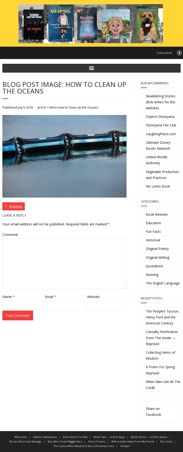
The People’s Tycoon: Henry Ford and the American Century (162, 317)
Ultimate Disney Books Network (158, 145)
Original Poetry (157, 248)
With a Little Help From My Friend (132, 441)
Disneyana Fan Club (161, 125)
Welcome (21, 437)
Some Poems (96, 441)
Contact (125, 446)
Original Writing (157, 257)
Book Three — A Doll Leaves (149, 437)
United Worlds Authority (157, 160)
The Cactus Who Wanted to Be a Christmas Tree (83, 446)
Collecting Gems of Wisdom (160, 355)
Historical (153, 240)
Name (8, 296)
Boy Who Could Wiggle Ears (65, 441)
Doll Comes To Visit (75, 437)
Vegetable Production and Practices (162, 174)
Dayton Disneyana (160, 116)
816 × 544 (47, 107)
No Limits (166, 441)
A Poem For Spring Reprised (160, 370)
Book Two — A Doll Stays (109, 437)
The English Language (163, 283)
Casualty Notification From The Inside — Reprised (162, 337)
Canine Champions (45, 437)
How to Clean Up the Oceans (78, 107)
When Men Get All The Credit (163, 384)
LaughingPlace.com (161, 134)
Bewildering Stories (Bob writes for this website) (160, 102)
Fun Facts (153, 231)
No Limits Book (158, 186)
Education (153, 223)
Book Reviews (157, 214)
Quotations (154, 266)
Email (50, 296)
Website (93, 296)
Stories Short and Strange (25, 441)
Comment (10, 234)
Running (152, 274)
